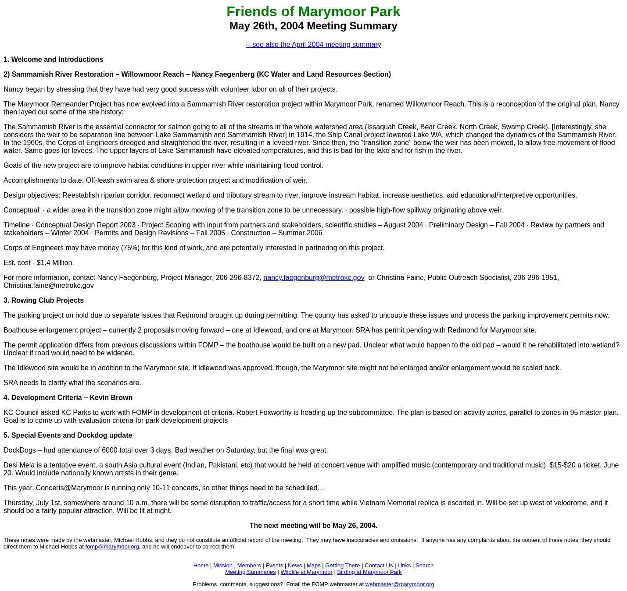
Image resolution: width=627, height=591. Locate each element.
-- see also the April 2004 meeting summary (313, 44)
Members (249, 565)
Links (404, 565)
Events (274, 565)
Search (425, 565)
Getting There (342, 565)
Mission (223, 565)
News (295, 565)
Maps (314, 565)
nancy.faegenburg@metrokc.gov (313, 277)
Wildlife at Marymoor (306, 572)
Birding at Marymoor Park (369, 572)
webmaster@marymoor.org (399, 584)
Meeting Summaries (250, 572)
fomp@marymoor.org (112, 546)
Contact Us (379, 565)
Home (201, 565)
